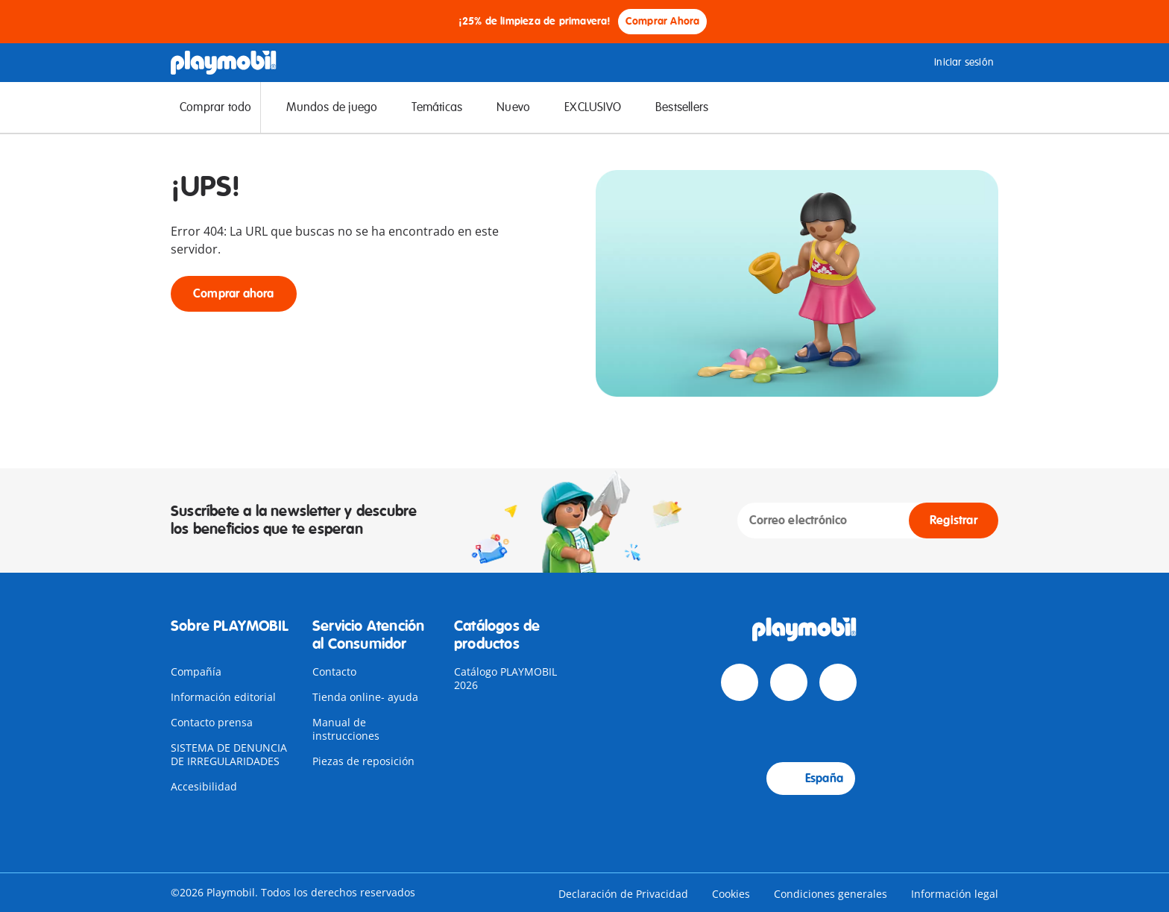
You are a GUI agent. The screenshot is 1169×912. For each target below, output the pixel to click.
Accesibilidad (204, 786)
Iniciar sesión (953, 63)
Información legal (954, 894)
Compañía (196, 671)
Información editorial (223, 697)
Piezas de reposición (363, 761)
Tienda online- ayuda (365, 697)
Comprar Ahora (663, 21)
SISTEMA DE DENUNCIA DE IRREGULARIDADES (229, 754)
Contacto (334, 671)
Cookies (731, 894)
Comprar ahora (233, 293)
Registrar (953, 520)
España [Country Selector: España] (810, 778)
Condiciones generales (830, 894)
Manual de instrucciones (345, 729)
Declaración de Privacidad (623, 894)
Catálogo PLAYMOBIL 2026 (505, 678)
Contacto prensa (212, 722)
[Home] (224, 63)
